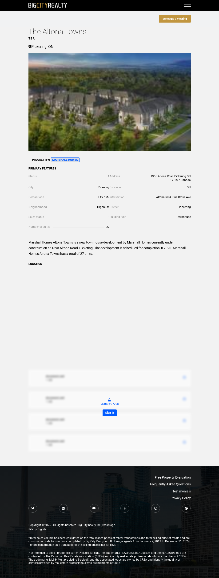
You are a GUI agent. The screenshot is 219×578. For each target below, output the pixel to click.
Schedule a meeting (175, 18)
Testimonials (181, 491)
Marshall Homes (65, 159)
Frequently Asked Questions (170, 484)
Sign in (109, 412)
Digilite (42, 529)
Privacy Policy (181, 498)
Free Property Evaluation (173, 477)
